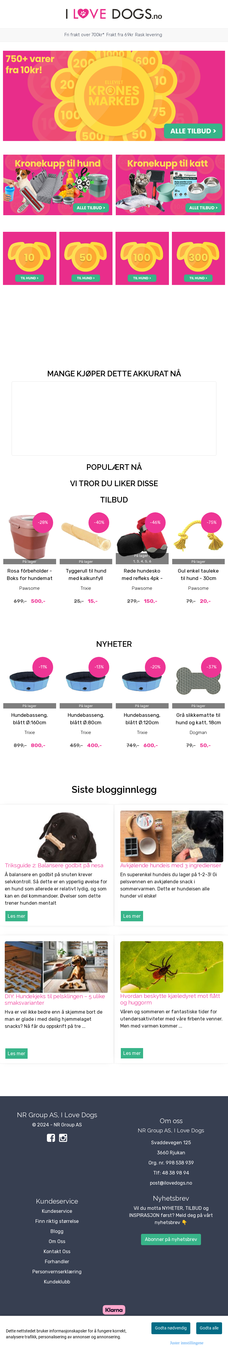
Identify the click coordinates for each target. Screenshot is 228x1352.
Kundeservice (57, 1211)
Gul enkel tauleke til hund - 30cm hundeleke (198, 578)
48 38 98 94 (175, 1173)
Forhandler (57, 1261)
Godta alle (209, 1328)
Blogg (57, 1231)
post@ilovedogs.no (171, 1183)
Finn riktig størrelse (57, 1221)
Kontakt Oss (57, 1251)
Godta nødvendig (171, 1328)
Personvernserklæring (57, 1272)
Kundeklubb (57, 1282)
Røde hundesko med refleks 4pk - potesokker (142, 578)
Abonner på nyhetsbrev (171, 1239)
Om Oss (57, 1241)
